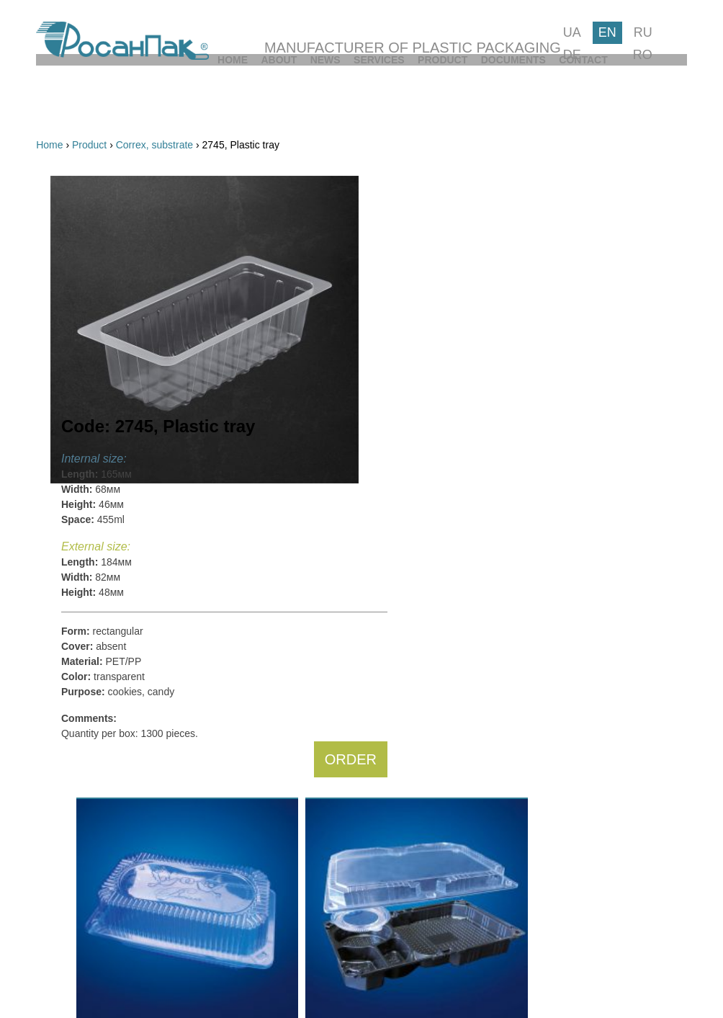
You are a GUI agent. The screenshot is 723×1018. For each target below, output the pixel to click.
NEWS (230, 102)
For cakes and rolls (117, 274)
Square (91, 609)
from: (103, 482)
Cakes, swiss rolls (115, 745)
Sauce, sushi (104, 889)
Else (84, 690)
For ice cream (106, 364)
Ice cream (97, 799)
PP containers (106, 418)
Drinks (89, 835)
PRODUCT (434, 102)
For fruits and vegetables (130, 346)
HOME (51, 102)
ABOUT (141, 102)
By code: (141, 232)
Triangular (97, 670)
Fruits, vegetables (115, 781)
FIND (176, 918)
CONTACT (662, 102)
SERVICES (328, 102)
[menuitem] (51, 102)
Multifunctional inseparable (134, 310)
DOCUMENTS (548, 102)
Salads (90, 817)
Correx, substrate (113, 436)
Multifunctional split (117, 292)
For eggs (94, 328)
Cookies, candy (109, 763)
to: (186, 482)
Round (89, 650)
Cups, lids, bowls (113, 382)
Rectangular (102, 629)
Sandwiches (102, 871)
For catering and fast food (132, 400)
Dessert (92, 853)
